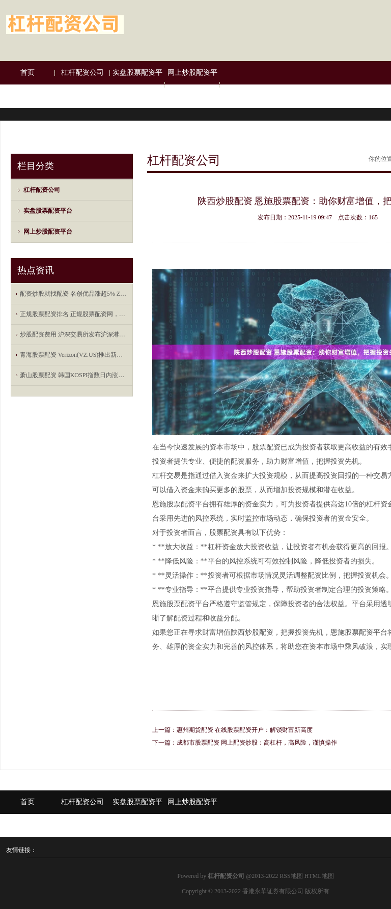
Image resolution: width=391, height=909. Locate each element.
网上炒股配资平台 (192, 84)
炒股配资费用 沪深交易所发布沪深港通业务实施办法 (74, 334)
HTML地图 (319, 875)
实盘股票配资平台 (137, 84)
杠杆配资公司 (82, 72)
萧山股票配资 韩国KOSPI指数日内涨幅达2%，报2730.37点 (74, 375)
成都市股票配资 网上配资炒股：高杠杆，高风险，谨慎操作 (257, 742)
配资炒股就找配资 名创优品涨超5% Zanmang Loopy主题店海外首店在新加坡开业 (74, 293)
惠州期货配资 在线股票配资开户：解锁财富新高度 (245, 729)
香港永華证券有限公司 (272, 891)
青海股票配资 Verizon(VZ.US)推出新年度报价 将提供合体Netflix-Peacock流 (74, 354)
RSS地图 (291, 875)
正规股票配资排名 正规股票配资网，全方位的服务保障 (74, 314)
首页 (27, 72)
